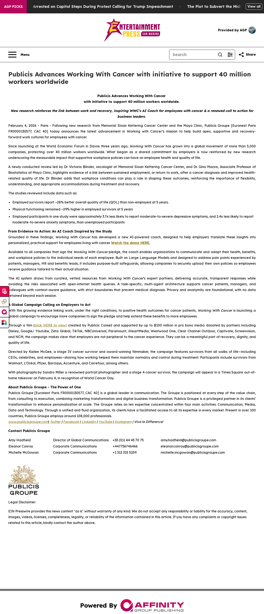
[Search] (192, 54)
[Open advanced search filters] (230, 54)
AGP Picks (13, 7)
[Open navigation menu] (18, 54)
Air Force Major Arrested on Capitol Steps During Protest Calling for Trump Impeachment (91, 6)
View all (254, 6)
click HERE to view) (51, 325)
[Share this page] (247, 54)
